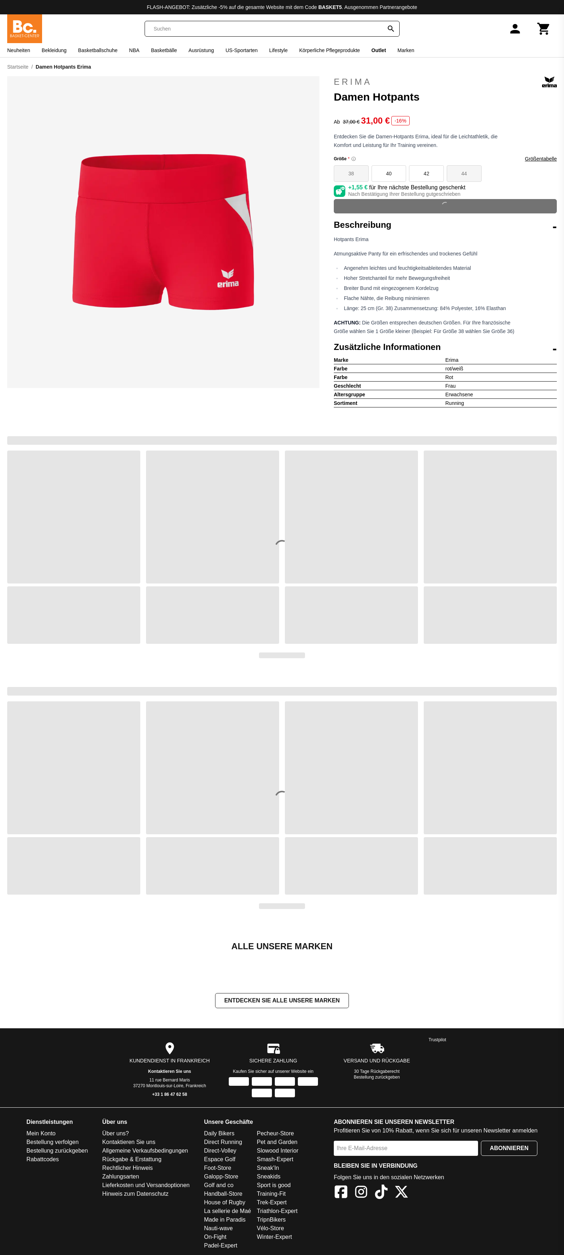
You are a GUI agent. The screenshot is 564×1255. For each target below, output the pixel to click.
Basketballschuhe (98, 50)
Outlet (379, 50)
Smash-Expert (275, 1159)
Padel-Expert (220, 1245)
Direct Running (223, 1142)
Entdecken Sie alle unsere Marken (282, 1000)
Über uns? (115, 1133)
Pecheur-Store (275, 1133)
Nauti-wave (218, 1228)
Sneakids (269, 1176)
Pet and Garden (277, 1142)
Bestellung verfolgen (53, 1142)
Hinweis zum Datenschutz (135, 1194)
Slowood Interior (278, 1151)
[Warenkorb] (544, 29)
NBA (134, 50)
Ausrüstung (201, 50)
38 (351, 173)
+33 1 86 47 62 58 (169, 1094)
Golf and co (218, 1185)
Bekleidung (54, 50)
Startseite (17, 67)
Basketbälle (164, 50)
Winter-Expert (274, 1237)
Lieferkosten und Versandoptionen (146, 1185)
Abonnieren (509, 1148)
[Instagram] (361, 1193)
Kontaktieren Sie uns (169, 1071)
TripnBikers (271, 1220)
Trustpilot (437, 1039)
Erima (445, 82)
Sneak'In (268, 1168)
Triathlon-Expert (277, 1211)
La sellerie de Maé (227, 1211)
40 (389, 173)
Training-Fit (271, 1194)
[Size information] (353, 158)
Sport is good (274, 1185)
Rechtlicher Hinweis (127, 1168)
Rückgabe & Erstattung (132, 1159)
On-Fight (215, 1237)
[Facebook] (341, 1193)
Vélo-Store (270, 1228)
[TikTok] (381, 1193)
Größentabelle (541, 159)
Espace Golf (219, 1159)
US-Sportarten (242, 50)
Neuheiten (18, 50)
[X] (401, 1193)
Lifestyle (278, 50)
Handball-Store (223, 1194)
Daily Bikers (219, 1133)
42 (426, 173)
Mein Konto (41, 1133)
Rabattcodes (43, 1159)
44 (464, 173)
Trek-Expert (272, 1202)
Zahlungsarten (120, 1176)
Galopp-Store (221, 1176)
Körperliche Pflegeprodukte (329, 50)
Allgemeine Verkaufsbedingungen (145, 1151)
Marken (405, 50)
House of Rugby (224, 1202)
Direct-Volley (220, 1151)
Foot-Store (217, 1168)
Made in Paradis (225, 1220)
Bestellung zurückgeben (377, 1077)
